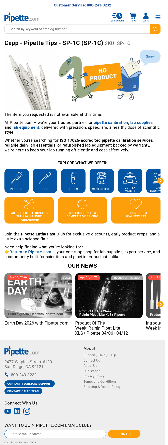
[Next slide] (160, 181)
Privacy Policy (94, 376)
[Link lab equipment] (26, 127)
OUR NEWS (82, 265)
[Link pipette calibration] (111, 122)
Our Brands (91, 371)
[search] (155, 29)
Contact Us (91, 360)
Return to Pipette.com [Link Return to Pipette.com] (30, 251)
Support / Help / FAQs (100, 355)
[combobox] (82, 29)
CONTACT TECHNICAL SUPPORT (29, 383)
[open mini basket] (133, 17)
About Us (90, 366)
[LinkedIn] (17, 412)
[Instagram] (26, 412)
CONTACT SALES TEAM (23, 391)
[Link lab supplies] (141, 122)
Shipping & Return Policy (102, 387)
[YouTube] (7, 412)
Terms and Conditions (100, 381)
